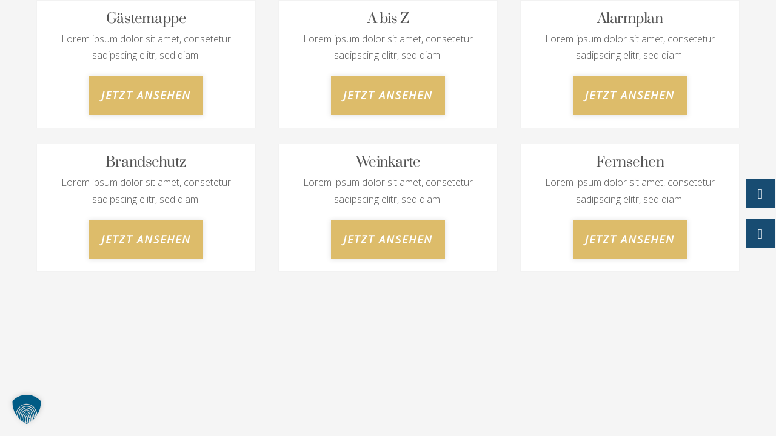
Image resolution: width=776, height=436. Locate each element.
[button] (26, 409)
